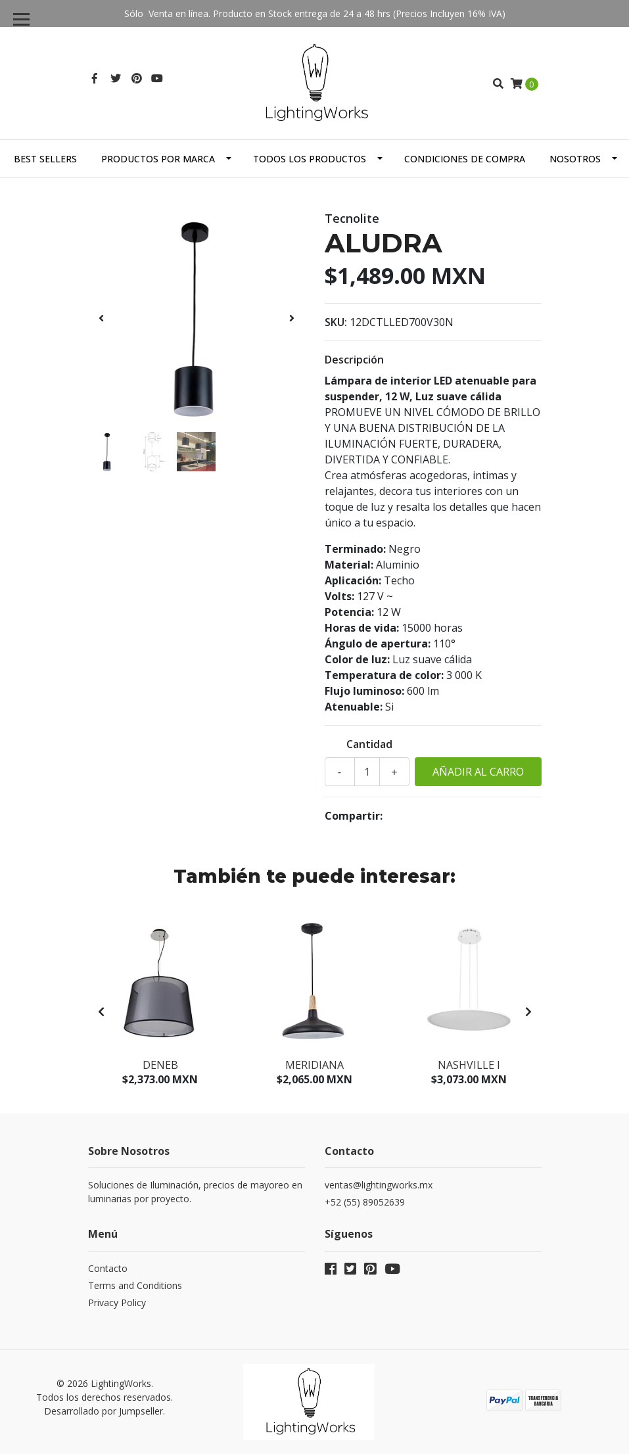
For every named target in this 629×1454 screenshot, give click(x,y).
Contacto (108, 1268)
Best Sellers (45, 158)
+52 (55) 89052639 (365, 1202)
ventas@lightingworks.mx (378, 1185)
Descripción (354, 359)
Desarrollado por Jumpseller (103, 1411)
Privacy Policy (117, 1302)
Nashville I (469, 1065)
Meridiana (314, 1065)
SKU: (336, 322)
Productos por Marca (158, 158)
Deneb (160, 1065)
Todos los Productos (309, 158)
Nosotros (575, 158)
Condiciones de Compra (464, 158)
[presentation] (101, 318)
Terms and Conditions (135, 1285)
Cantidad (369, 744)
